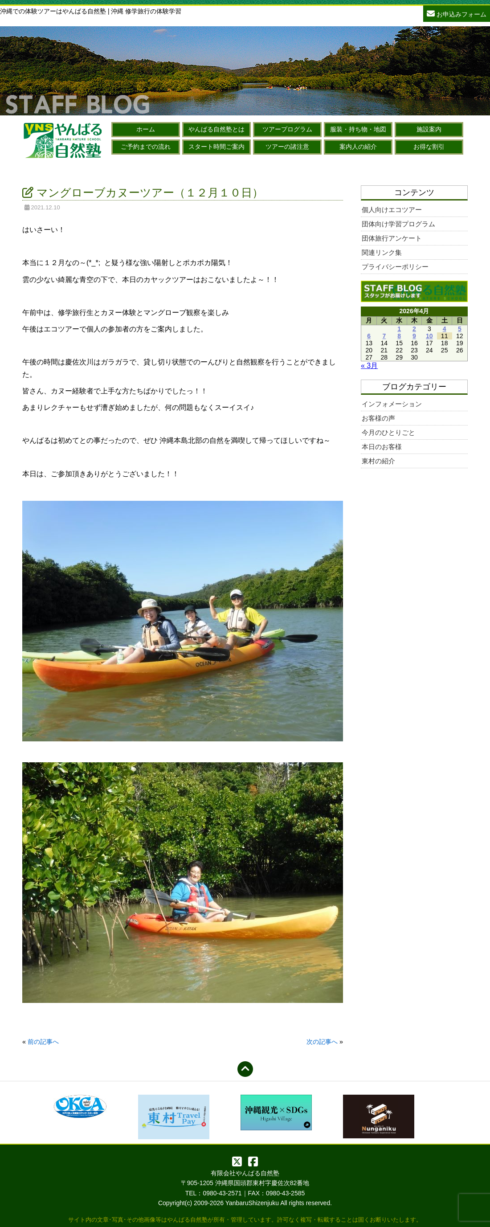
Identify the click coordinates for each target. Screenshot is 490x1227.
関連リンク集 (382, 252)
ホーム (145, 129)
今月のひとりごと (388, 432)
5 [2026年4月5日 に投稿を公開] (459, 328)
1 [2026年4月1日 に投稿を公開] (399, 328)
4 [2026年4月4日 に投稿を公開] (444, 328)
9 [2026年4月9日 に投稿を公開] (414, 335)
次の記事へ (322, 1041)
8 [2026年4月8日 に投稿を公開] (399, 335)
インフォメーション (392, 404)
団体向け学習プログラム (398, 224)
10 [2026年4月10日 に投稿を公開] (429, 335)
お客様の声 (378, 418)
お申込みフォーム (456, 13)
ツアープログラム (287, 129)
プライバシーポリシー (395, 266)
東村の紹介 (378, 461)
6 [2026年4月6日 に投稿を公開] (369, 335)
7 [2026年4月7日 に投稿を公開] (384, 335)
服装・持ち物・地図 (358, 129)
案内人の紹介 (358, 146)
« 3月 (369, 365)
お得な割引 (429, 146)
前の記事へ (43, 1041)
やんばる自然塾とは (216, 129)
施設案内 (428, 129)
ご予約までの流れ (146, 146)
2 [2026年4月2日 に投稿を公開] (414, 328)
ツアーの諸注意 (287, 146)
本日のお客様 (382, 446)
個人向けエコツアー (392, 209)
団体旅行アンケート (392, 238)
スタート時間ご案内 (216, 146)
